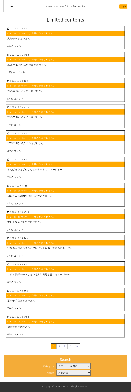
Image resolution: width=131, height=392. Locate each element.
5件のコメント (15, 98)
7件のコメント (15, 308)
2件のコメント (15, 177)
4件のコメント (15, 46)
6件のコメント (15, 282)
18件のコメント (16, 72)
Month (50, 372)
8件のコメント (15, 151)
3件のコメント (15, 229)
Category (48, 366)
